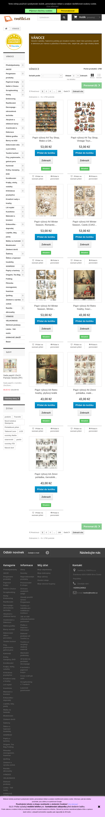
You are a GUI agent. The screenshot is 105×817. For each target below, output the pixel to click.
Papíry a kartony (13, 270)
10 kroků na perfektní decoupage (25, 661)
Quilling (9, 295)
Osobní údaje (43, 580)
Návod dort (9, 448)
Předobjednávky (13, 65)
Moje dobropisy (44, 573)
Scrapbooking (12, 90)
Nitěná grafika (12, 136)
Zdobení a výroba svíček (13, 302)
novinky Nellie (11, 435)
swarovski (9, 439)
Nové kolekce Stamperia (10, 422)
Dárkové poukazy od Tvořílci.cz (25, 636)
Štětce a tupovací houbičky (13, 260)
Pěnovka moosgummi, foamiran (11, 287)
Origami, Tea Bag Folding (13, 277)
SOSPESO (10, 266)
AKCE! (8, 69)
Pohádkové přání (12, 427)
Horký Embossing (10, 97)
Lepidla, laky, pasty (11, 235)
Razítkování (11, 103)
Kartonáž (10, 166)
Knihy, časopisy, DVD (13, 172)
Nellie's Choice (12, 86)
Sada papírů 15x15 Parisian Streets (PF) (12, 376)
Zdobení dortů (12, 249)
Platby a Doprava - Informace (24, 627)
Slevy (8, 352)
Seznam (99, 76)
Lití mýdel (10, 207)
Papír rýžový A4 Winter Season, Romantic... (46, 223)
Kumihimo (10, 212)
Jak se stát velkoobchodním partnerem (27, 619)
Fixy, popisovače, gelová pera (13, 159)
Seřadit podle (34, 76)
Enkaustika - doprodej (11, 226)
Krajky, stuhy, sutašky (11, 184)
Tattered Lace (10, 431)
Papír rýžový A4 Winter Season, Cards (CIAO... (84, 223)
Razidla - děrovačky (10, 310)
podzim (8, 417)
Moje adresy (42, 577)
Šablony (9, 254)
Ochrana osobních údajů (24, 591)
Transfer (17, 417)
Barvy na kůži (11, 141)
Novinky (23, 573)
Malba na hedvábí (13, 241)
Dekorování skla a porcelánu (13, 147)
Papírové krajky (12, 82)
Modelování (11, 245)
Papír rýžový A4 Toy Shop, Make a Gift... (46, 139)
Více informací (52, 6)
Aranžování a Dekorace (11, 130)
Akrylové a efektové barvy (12, 122)
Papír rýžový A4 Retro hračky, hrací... (84, 307)
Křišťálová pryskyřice (10, 193)
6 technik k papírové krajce (25, 669)
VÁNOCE (10, 316)
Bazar (8, 342)
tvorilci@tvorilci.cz (90, 593)
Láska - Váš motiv (11, 331)
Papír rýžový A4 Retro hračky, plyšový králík (46, 391)
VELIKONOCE (12, 321)
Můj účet (42, 565)
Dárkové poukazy (13, 325)
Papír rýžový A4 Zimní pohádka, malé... (84, 391)
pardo (18, 439)
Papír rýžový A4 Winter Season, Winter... (46, 307)
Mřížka (92, 76)
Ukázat (68, 76)
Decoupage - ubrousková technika (11, 111)
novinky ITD (10, 444)
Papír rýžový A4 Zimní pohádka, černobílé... (46, 476)
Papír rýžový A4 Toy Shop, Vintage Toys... (84, 139)
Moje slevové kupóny (46, 584)
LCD (21, 431)
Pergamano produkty (11, 76)
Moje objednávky (44, 570)
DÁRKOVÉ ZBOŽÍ (13, 337)
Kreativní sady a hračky (13, 201)
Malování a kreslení (10, 218)
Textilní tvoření (12, 153)
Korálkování (11, 178)
